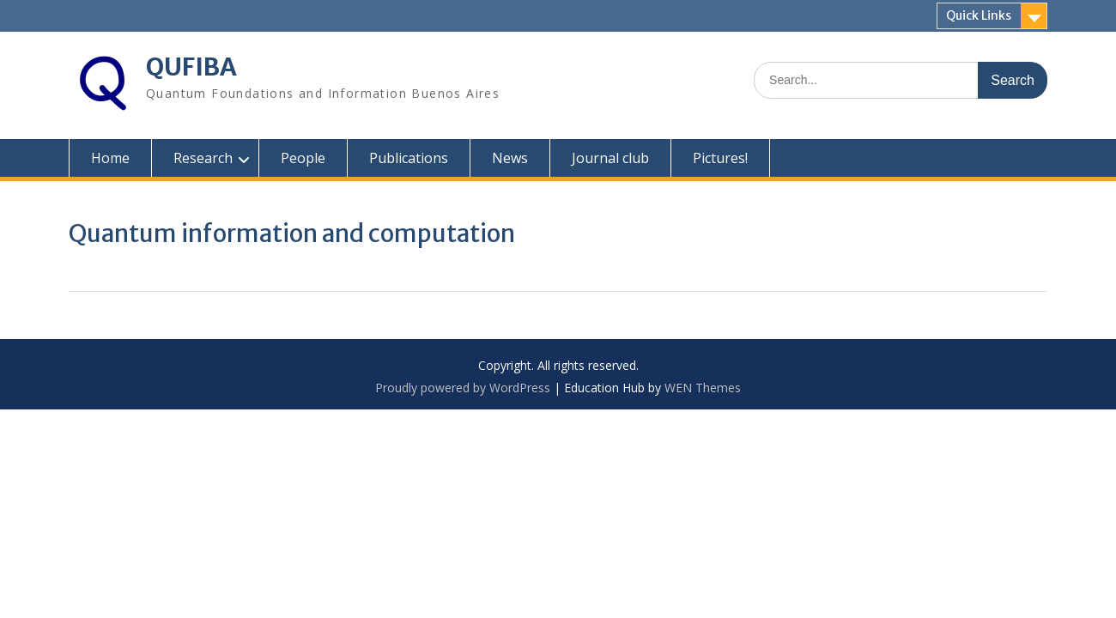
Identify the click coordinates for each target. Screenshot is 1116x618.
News (510, 157)
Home (110, 157)
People (303, 157)
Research (203, 157)
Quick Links (978, 15)
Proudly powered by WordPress (462, 387)
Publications (408, 157)
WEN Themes (702, 387)
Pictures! (720, 157)
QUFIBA (191, 67)
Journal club (610, 157)
